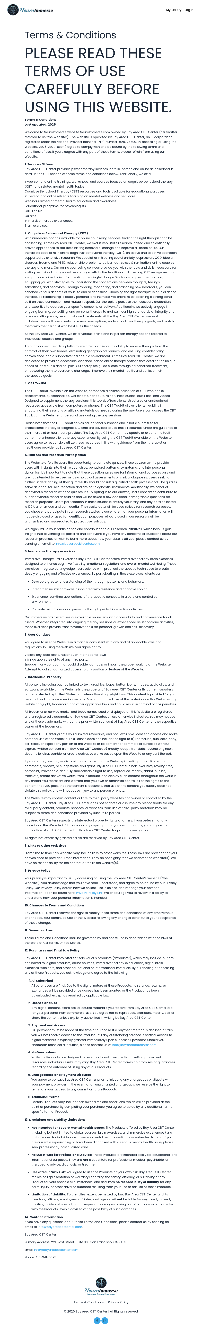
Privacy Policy (118, 1302)
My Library (173, 10)
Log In (189, 10)
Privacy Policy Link (89, 893)
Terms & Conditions (89, 1302)
